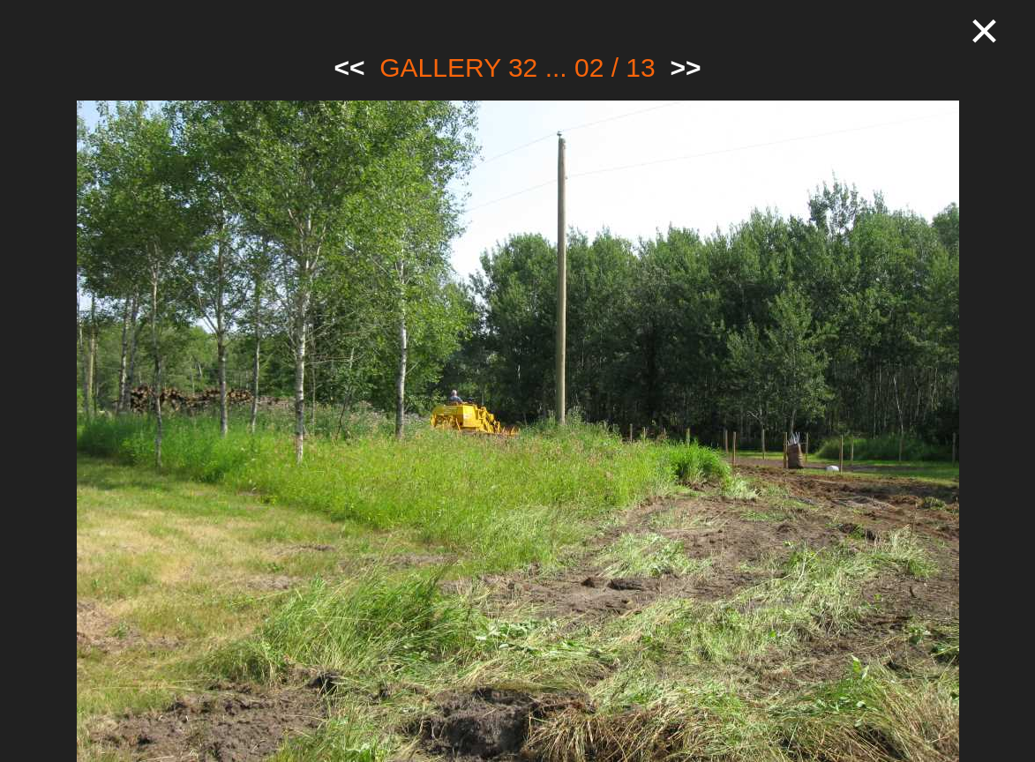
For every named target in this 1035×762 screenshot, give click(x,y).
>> (685, 67)
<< (349, 67)
